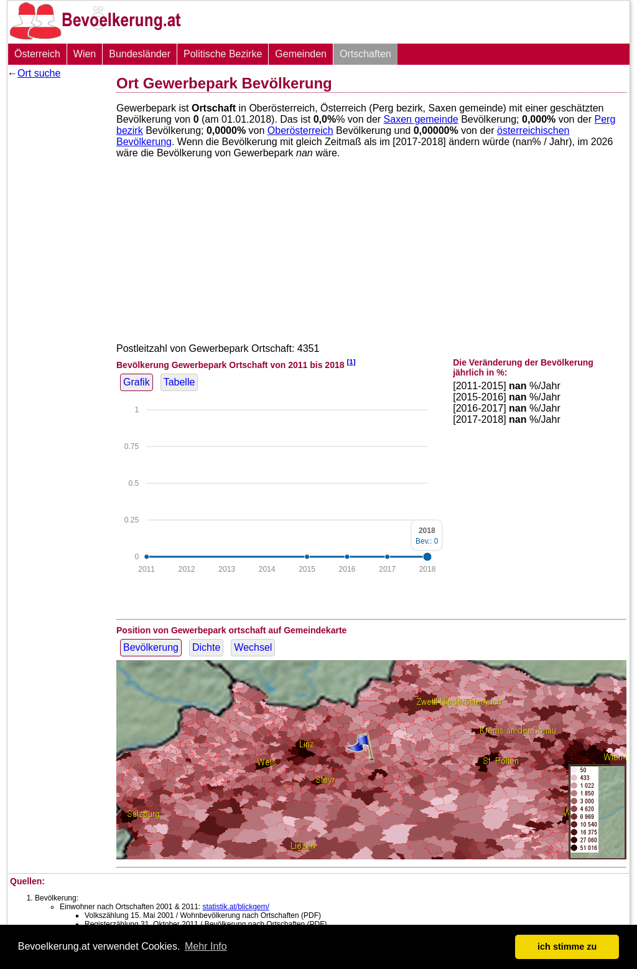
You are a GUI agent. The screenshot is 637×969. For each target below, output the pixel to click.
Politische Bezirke (223, 54)
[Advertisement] (57, 271)
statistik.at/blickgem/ (235, 906)
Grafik (136, 382)
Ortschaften (365, 54)
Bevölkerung (151, 647)
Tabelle (179, 382)
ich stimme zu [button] (567, 947)
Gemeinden (301, 54)
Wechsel (253, 647)
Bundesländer (139, 54)
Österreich (37, 54)
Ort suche (38, 73)
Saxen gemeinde (421, 119)
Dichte (206, 647)
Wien (84, 54)
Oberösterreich (300, 130)
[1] (350, 361)
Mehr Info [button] (206, 946)
